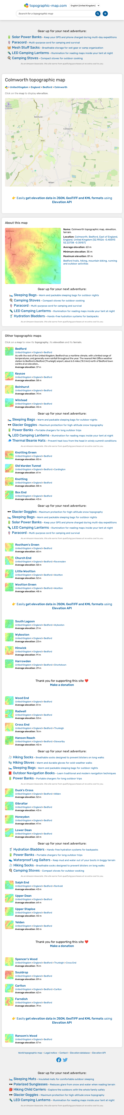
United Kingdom (23, 352)
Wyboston (59, 625)
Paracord (19, 42)
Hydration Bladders (29, 316)
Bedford (20, 349)
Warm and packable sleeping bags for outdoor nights (69, 295)
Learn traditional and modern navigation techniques (86, 773)
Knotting (21, 479)
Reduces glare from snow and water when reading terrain (82, 1084)
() (90, 239)
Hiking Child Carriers (30, 1089)
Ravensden (60, 561)
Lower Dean (23, 830)
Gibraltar (21, 803)
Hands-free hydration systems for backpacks (73, 316)
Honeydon (22, 817)
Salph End (22, 882)
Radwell (20, 711)
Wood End (22, 698)
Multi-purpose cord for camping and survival (54, 42)
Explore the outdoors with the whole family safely (76, 1089)
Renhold (58, 886)
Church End (23, 558)
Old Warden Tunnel (28, 466)
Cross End (22, 724)
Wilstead (21, 400)
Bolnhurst (22, 387)
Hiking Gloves (23, 762)
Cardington (59, 469)
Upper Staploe (25, 909)
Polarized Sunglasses (31, 1084)
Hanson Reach (25, 738)
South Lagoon (25, 621)
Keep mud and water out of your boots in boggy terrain (84, 860)
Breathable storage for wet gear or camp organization (72, 47)
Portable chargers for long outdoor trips (58, 430)
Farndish (21, 999)
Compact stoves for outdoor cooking (62, 58)
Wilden (57, 793)
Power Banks (22, 430)
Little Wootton (25, 571)
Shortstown (60, 664)
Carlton (20, 985)
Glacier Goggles (24, 425)
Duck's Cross (24, 790)
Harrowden (23, 661)
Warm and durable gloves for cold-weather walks (64, 762)
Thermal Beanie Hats (29, 440)
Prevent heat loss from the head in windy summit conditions (82, 440)
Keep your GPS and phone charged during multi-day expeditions (80, 37)
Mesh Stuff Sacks (26, 47)
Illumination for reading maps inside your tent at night (82, 53)
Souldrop (21, 972)
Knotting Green (25, 452)
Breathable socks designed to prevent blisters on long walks (70, 757)
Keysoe (20, 373)
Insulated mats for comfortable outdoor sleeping (66, 1079)
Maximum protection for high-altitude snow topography (71, 425)
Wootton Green (25, 584)
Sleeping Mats (25, 1079)
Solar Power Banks (27, 37)
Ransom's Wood (26, 1036)
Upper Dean (23, 896)
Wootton (58, 575)
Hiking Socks (23, 757)
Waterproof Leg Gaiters (31, 860)
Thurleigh (59, 728)
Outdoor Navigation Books (34, 773)
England (37, 352)
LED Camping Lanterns (30, 53)
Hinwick (20, 648)
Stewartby (59, 741)
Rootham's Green (27, 544)
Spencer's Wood (26, 959)
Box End (20, 492)
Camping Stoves (25, 58)
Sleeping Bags (25, 295)
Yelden (19, 922)
